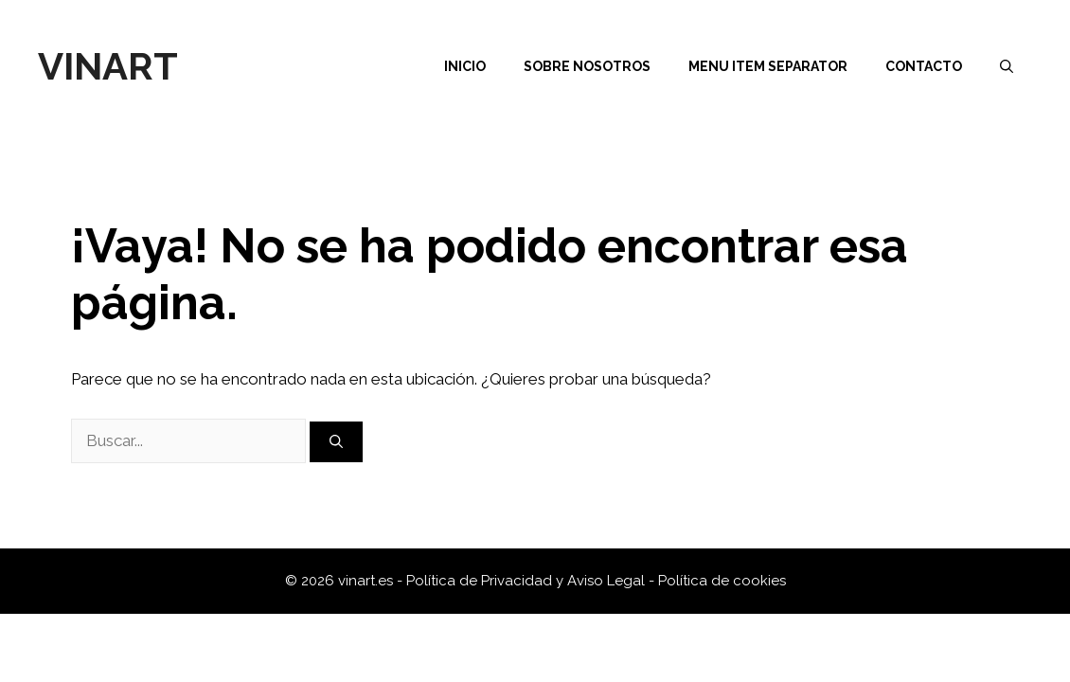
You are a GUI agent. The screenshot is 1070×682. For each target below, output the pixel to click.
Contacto (923, 66)
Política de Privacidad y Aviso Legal (527, 580)
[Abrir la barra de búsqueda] (1006, 66)
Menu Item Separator (767, 66)
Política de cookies (722, 580)
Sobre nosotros (587, 66)
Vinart (108, 66)
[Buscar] (336, 442)
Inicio (465, 66)
